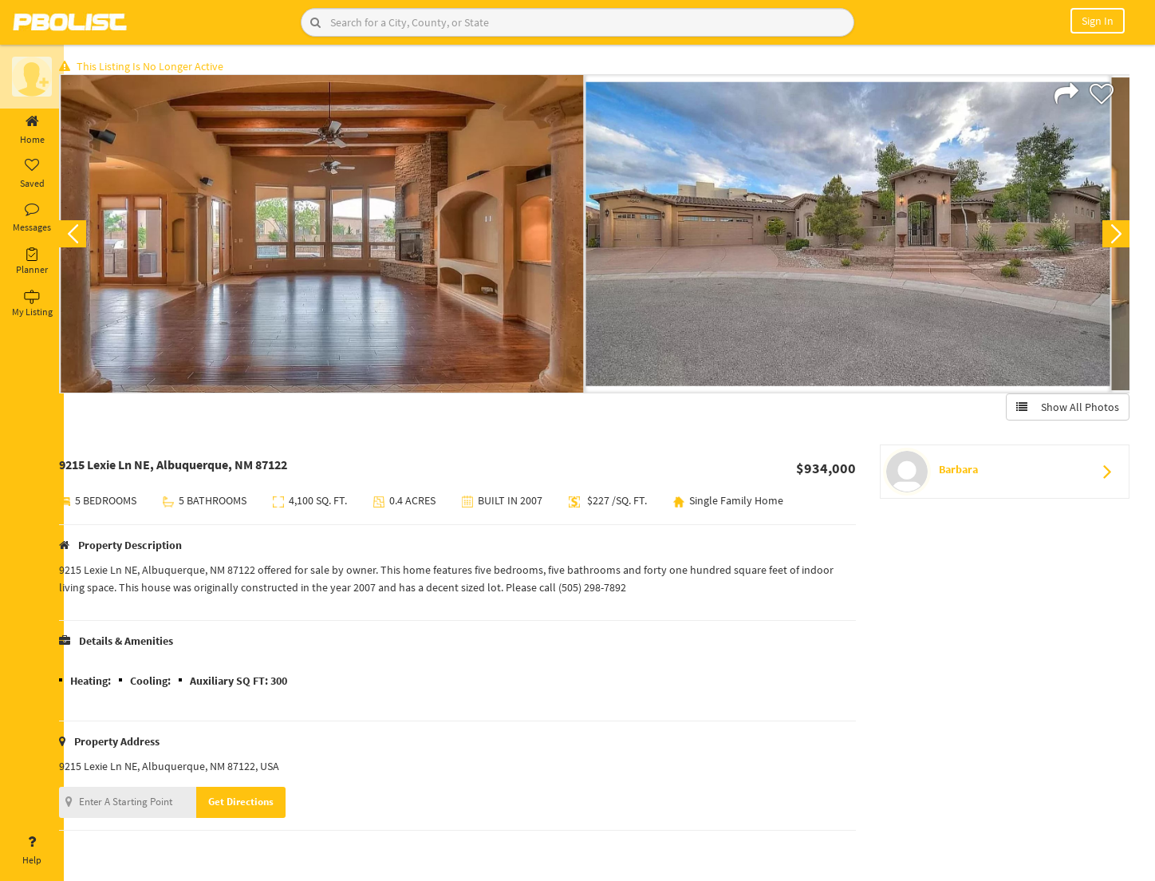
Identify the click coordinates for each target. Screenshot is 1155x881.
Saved (31, 174)
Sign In (1098, 21)
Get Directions (257, 804)
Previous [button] (89, 236)
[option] (338, 236)
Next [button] (1113, 236)
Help (31, 851)
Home (31, 130)
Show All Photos (1065, 409)
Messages (31, 218)
